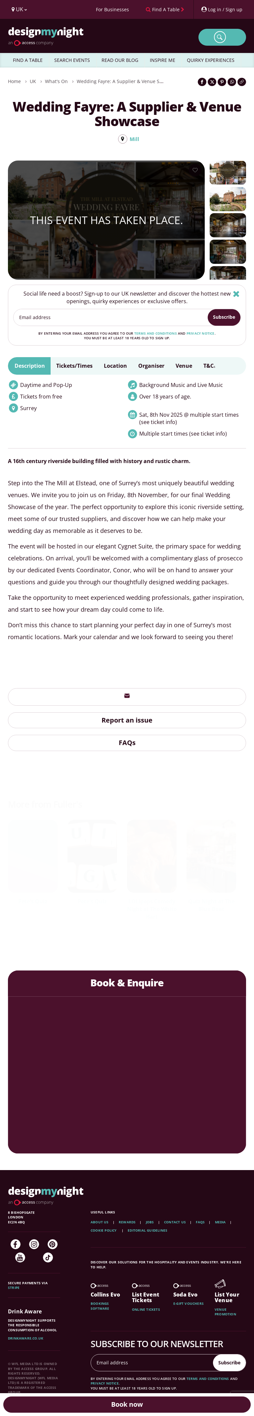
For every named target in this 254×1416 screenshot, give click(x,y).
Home (14, 81)
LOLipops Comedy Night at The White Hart (152, 909)
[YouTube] (20, 1258)
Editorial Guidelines (147, 1230)
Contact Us (175, 1222)
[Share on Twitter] (212, 82)
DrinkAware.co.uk (25, 1338)
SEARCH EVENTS (72, 60)
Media (220, 1222)
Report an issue (127, 720)
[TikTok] (48, 1258)
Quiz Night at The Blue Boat (211, 905)
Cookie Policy (104, 1230)
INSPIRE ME (162, 60)
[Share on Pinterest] (222, 82)
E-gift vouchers (188, 1303)
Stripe (14, 1288)
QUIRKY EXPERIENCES (210, 60)
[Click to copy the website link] (241, 82)
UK (33, 81)
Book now (127, 1404)
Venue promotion (225, 1312)
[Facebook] (16, 1245)
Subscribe (224, 317)
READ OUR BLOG (120, 60)
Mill (134, 139)
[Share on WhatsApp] (232, 82)
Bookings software (100, 1306)
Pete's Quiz (32, 901)
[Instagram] (34, 1245)
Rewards (127, 1222)
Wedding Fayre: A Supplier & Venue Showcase (128, 81)
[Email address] (111, 317)
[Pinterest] (53, 1245)
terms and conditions (155, 333)
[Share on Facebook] (202, 82)
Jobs (150, 1222)
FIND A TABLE (28, 60)
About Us (100, 1222)
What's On (56, 81)
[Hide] (236, 294)
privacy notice (201, 333)
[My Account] (221, 9)
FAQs (127, 742)
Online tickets (146, 1309)
